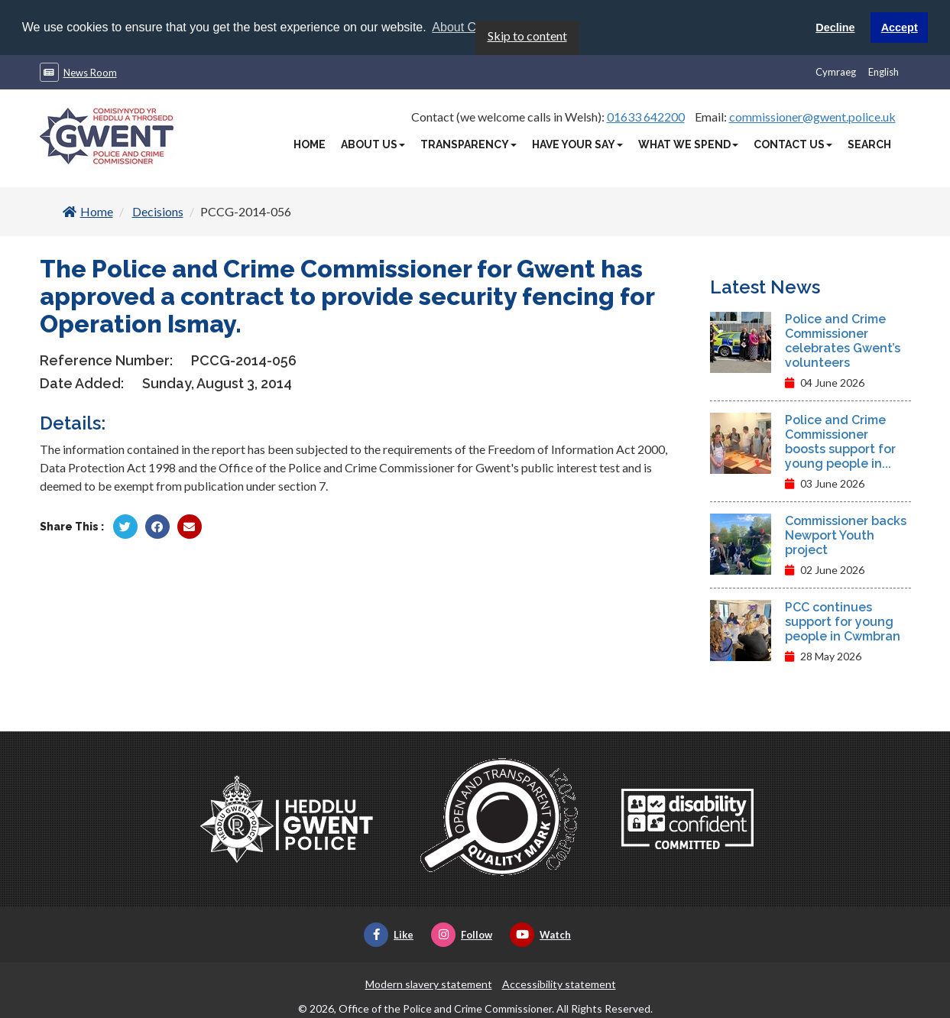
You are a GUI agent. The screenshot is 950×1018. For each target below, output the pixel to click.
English (883, 71)
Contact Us (793, 144)
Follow (461, 934)
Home (309, 144)
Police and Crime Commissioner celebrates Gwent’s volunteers (842, 340)
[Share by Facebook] (157, 526)
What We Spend (688, 144)
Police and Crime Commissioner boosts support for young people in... (840, 441)
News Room (90, 72)
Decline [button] (834, 27)
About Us (373, 144)
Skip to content (527, 35)
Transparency (468, 144)
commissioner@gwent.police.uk (812, 116)
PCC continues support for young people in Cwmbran (842, 621)
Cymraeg (835, 71)
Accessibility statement (559, 983)
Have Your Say (577, 144)
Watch (540, 934)
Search (869, 144)
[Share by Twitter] (125, 526)
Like (388, 934)
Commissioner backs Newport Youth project (845, 534)
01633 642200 (646, 116)
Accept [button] (899, 27)
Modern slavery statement (428, 983)
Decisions (157, 210)
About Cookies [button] (471, 27)
